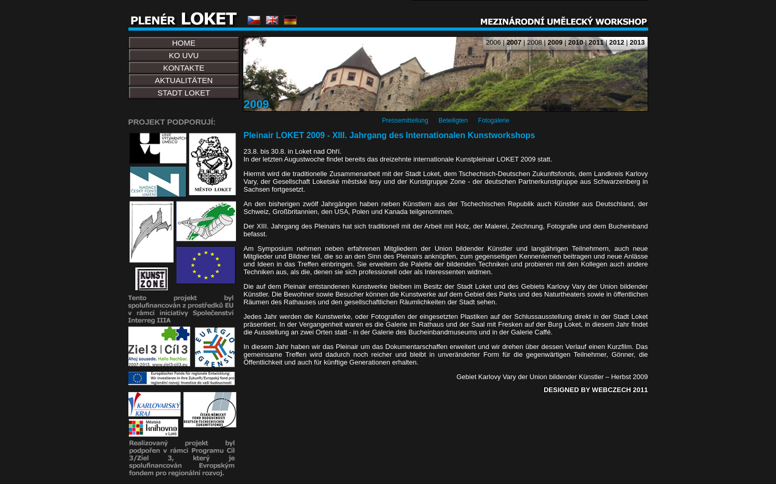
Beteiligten (453, 120)
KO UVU (184, 55)
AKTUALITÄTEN (184, 80)
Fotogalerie (493, 120)
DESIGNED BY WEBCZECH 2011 (596, 390)
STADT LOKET (183, 92)
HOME (183, 42)
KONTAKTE (184, 67)
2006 (493, 42)
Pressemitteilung (405, 120)
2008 (534, 42)
